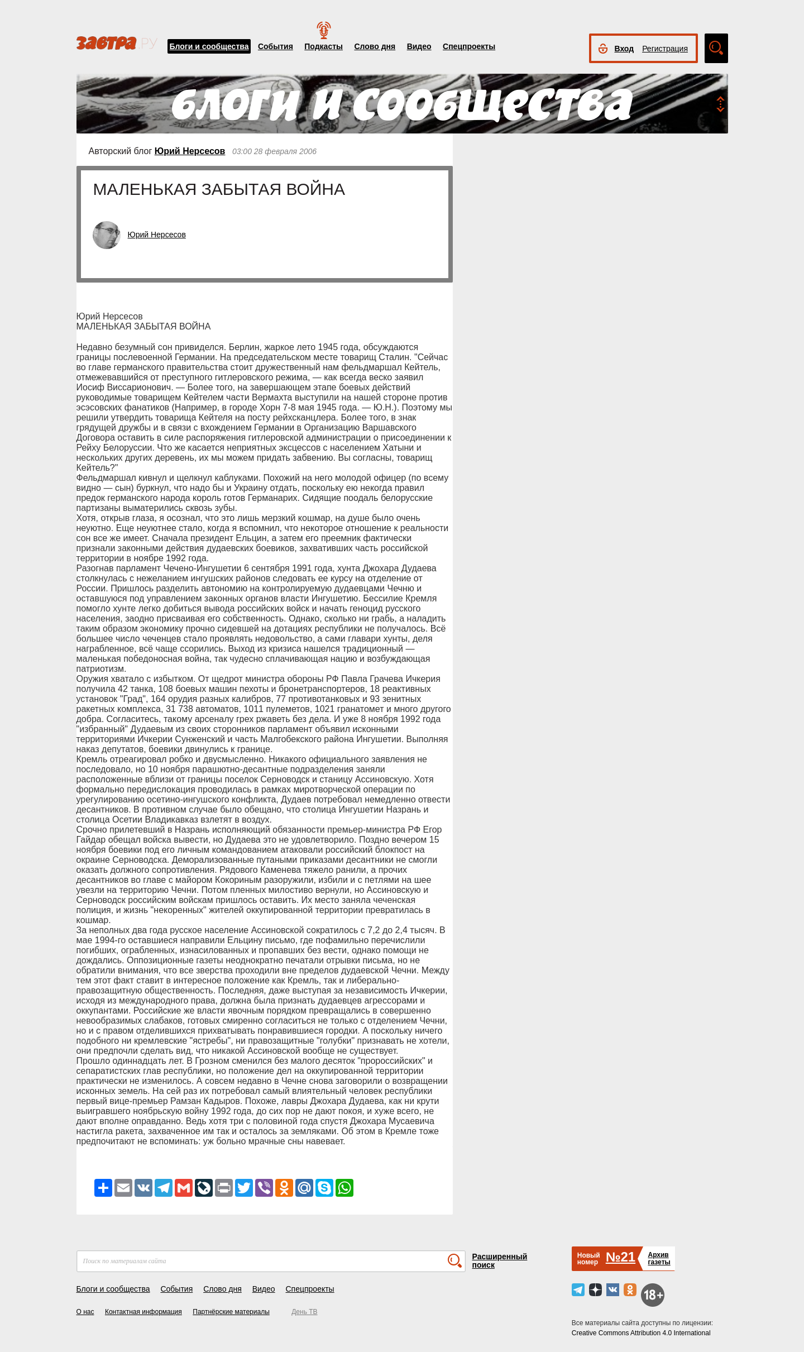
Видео (419, 46)
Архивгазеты (659, 1258)
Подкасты (323, 46)
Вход (624, 48)
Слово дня (374, 46)
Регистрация (665, 48)
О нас (85, 1312)
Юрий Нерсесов (190, 151)
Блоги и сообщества (209, 46)
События (275, 46)
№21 (620, 1256)
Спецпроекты (469, 46)
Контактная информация (143, 1312)
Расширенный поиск (500, 1260)
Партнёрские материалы (231, 1312)
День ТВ (304, 1312)
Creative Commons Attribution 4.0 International (641, 1333)
